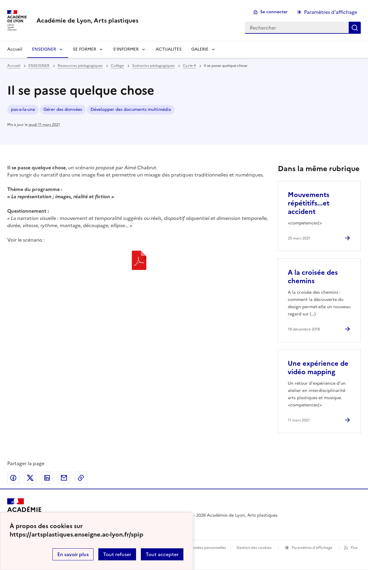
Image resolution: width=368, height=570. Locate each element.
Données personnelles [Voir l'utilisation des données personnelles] (207, 547)
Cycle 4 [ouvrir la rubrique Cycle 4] (189, 65)
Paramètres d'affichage (312, 547)
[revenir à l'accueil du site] (87, 20)
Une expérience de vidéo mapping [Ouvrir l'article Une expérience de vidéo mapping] (318, 368)
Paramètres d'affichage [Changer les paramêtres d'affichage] (330, 12)
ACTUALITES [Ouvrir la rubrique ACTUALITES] (169, 49)
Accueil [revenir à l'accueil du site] (14, 49)
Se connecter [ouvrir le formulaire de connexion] (274, 12)
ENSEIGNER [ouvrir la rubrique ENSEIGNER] (38, 65)
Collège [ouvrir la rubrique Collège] (117, 65)
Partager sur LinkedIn (47, 478)
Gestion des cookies (253, 547)
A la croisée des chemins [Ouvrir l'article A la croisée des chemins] (313, 277)
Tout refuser (117, 554)
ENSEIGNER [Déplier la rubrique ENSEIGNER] (44, 49)
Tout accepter (162, 554)
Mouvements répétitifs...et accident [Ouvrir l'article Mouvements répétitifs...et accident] (308, 203)
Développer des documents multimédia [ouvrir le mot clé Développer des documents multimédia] (130, 109)
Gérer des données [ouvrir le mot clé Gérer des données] (62, 109)
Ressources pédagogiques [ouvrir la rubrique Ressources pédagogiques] (80, 65)
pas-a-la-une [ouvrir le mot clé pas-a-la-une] (23, 109)
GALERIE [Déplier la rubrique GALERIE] (199, 49)
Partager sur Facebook (13, 478)
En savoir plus (73, 554)
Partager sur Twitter (30, 478)
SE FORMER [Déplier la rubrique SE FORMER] (84, 49)
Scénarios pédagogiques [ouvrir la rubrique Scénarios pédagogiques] (153, 65)
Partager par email (64, 478)
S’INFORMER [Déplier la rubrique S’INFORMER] (126, 49)
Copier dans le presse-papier (81, 478)
